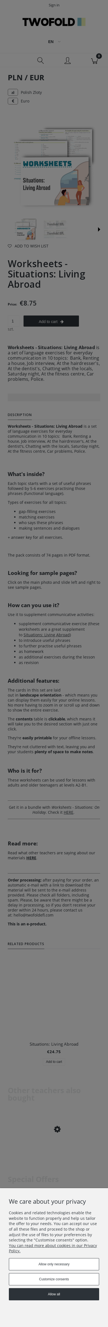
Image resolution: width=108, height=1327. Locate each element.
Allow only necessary (54, 1264)
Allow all (54, 1294)
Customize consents (54, 1279)
